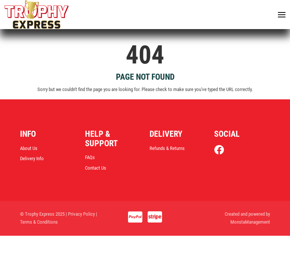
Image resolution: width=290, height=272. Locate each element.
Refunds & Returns (167, 149)
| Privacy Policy (80, 215)
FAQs (90, 158)
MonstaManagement (250, 223)
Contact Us (95, 169)
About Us (28, 149)
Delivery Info (32, 159)
